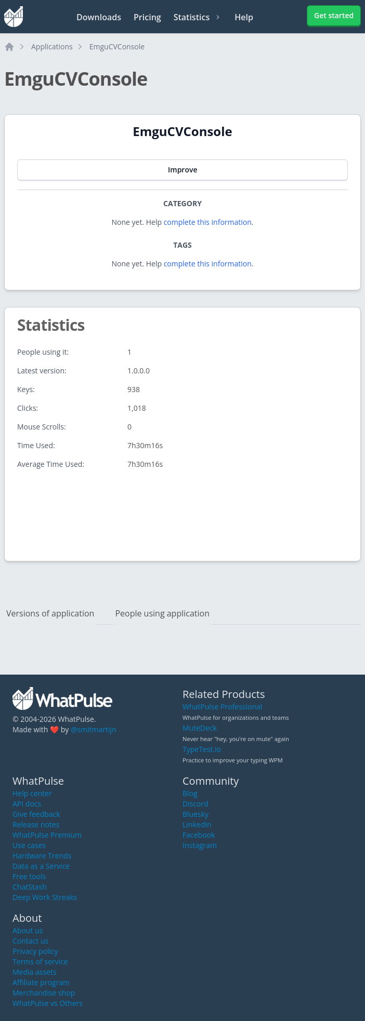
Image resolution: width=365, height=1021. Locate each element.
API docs (26, 804)
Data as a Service (41, 866)
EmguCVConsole (117, 46)
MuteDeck (199, 728)
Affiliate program (41, 982)
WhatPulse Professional (222, 706)
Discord (195, 804)
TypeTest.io (201, 749)
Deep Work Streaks (44, 897)
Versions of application (50, 613)
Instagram (199, 845)
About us (27, 930)
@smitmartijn (93, 729)
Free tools (29, 876)
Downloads (98, 17)
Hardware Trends (41, 856)
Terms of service (40, 961)
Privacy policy (35, 951)
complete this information (208, 222)
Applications (52, 46)
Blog (190, 793)
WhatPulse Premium (47, 835)
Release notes (35, 824)
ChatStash (29, 887)
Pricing (147, 17)
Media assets (34, 972)
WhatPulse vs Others (47, 1003)
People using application (162, 613)
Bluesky (195, 814)
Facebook (198, 835)
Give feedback (36, 814)
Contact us (30, 941)
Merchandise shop (43, 993)
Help (243, 17)
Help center (32, 793)
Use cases (29, 845)
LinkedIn (197, 824)
